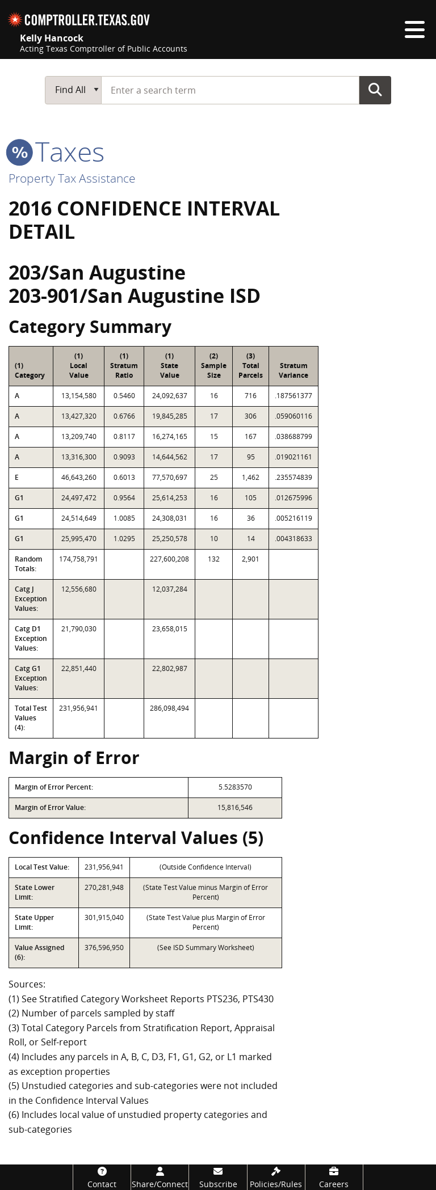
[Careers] (334, 1177)
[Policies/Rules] (276, 1177)
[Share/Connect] (159, 1177)
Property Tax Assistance (72, 178)
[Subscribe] (217, 1177)
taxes (56, 151)
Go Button (375, 89)
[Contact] (102, 1177)
